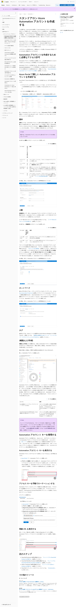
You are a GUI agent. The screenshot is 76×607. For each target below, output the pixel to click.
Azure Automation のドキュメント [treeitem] (9, 19)
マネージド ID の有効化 (33, 248)
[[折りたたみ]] (15, 13)
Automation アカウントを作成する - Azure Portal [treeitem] (10, 37)
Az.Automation (51, 568)
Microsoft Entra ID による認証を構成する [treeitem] (10, 62)
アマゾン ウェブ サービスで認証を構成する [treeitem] (10, 58)
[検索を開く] (68, 2)
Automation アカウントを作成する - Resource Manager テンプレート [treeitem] (10, 41)
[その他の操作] (56, 14)
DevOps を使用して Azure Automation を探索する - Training (31, 581)
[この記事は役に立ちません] (62, 32)
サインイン (72, 1)
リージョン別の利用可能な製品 (41, 176)
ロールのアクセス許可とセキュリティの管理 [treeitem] (10, 75)
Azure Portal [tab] (22, 498)
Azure (25, 14)
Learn (20, 14)
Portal (57, 5)
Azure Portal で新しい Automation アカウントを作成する (67, 20)
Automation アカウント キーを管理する (67, 24)
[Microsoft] (2, 2)
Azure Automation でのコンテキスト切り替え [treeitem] (10, 91)
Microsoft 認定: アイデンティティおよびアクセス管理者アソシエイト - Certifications (36, 589)
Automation (30, 14)
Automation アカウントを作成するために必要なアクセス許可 (67, 17)
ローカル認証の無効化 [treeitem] (9, 45)
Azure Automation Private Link (26, 293)
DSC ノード (24, 441)
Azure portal (25, 504)
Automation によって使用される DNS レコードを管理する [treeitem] (10, 67)
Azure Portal (24, 458)
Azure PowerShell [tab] (30, 498)
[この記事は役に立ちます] (60, 32)
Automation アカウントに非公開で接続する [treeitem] (10, 72)
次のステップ (63, 26)
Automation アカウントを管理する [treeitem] (10, 82)
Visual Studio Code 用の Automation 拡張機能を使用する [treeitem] (10, 54)
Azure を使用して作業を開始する (67, 5)
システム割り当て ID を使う (32, 428)
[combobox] (9, 16)
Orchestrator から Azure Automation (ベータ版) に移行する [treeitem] (10, 87)
